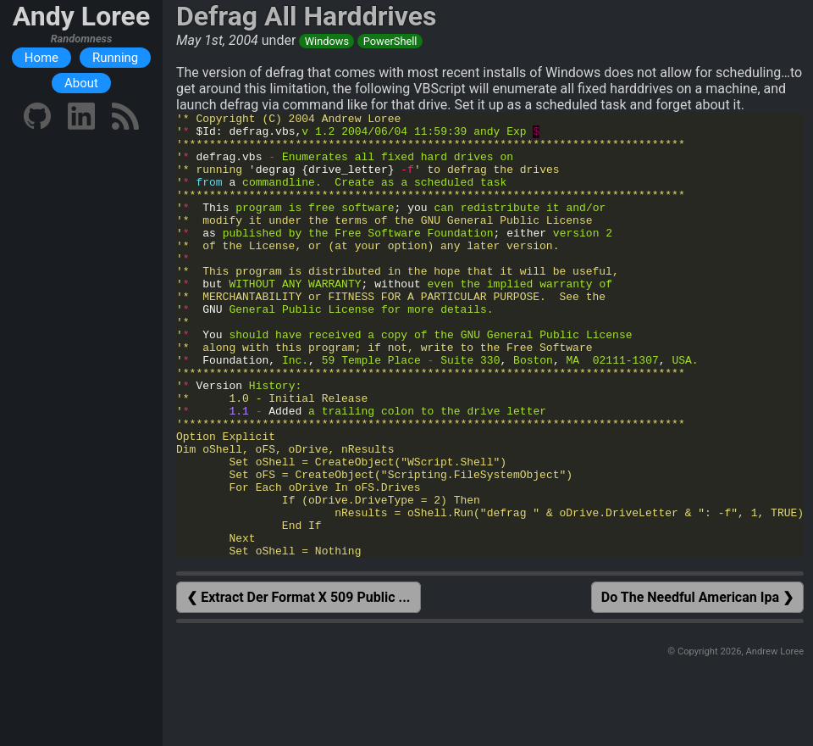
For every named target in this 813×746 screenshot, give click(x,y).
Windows (327, 41)
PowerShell (390, 41)
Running (115, 57)
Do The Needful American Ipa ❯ (697, 686)
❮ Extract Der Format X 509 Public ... (298, 686)
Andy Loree (81, 16)
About (81, 83)
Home (41, 57)
